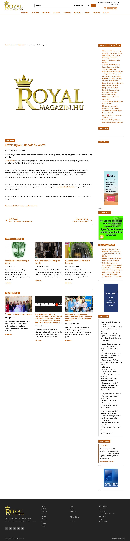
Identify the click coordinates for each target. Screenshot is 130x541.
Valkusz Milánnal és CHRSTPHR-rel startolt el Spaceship (110, 97)
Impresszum (103, 509)
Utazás (72, 509)
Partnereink (102, 511)
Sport (87, 13)
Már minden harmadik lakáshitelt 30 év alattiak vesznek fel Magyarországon (112, 108)
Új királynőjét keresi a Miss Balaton (18, 314)
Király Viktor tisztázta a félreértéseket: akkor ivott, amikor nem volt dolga (110, 90)
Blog (100, 519)
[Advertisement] (65, 29)
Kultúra (56, 13)
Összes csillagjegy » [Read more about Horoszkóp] (107, 462)
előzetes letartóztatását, (66, 187)
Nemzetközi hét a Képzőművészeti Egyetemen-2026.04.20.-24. (112, 115)
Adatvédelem (103, 516)
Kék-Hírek (21, 45)
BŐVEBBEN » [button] (8, 283)
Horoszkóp (104, 445)
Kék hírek (73, 511)
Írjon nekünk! (103, 521)
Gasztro (96, 13)
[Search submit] (93, 5)
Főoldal (24, 13)
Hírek (14, 45)
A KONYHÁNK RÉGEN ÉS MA (112, 277)
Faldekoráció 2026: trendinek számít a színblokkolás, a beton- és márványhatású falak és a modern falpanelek (78, 317)
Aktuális (35, 13)
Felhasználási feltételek (106, 514)
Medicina (77, 13)
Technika (67, 13)
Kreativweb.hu (121, 538)
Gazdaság (46, 13)
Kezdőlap (8, 45)
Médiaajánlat (103, 506)
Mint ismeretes (10, 161)
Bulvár (106, 13)
